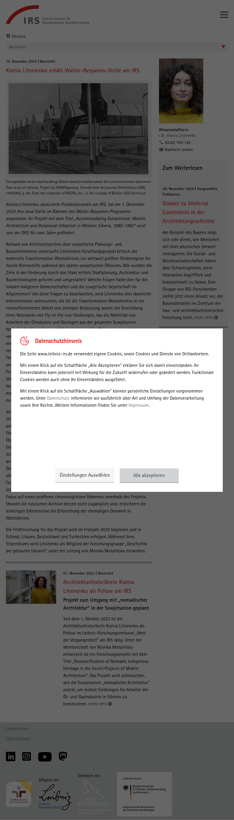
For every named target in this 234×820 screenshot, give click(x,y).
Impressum (139, 405)
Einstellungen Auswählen (84, 475)
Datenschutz (58, 398)
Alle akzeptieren (149, 475)
